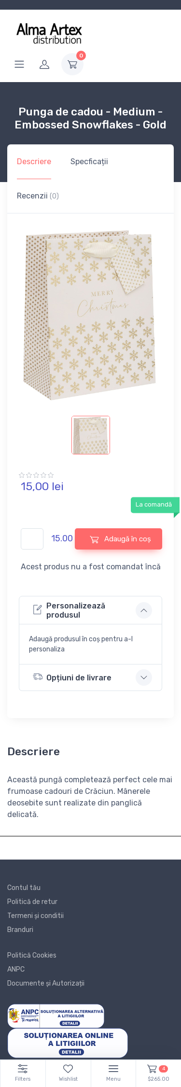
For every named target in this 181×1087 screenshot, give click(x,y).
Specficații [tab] (89, 161)
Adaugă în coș (120, 539)
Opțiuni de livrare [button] (72, 677)
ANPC (16, 969)
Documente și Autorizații (45, 983)
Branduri (20, 930)
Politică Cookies (31, 955)
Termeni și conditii (35, 916)
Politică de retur (32, 902)
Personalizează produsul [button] (69, 610)
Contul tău (24, 888)
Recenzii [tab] (38, 195)
